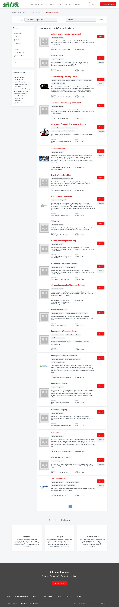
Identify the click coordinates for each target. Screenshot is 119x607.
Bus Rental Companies (20, 93)
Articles (59, 4)
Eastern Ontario (35, 12)
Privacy (68, 596)
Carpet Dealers (18, 79)
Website (101, 62)
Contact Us (51, 4)
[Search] (100, 19)
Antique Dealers (18, 98)
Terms (59, 596)
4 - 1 (99, 363)
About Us (44, 4)
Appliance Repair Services (21, 84)
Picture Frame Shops (20, 96)
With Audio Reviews (22, 56)
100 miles (18, 43)
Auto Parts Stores (19, 103)
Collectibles (17, 100)
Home (31, 4)
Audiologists (17, 86)
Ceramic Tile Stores (20, 82)
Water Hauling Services (21, 91)
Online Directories (21, 596)
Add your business (74, 4)
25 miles (18, 37)
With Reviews (20, 52)
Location (62, 20)
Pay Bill (65, 4)
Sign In (94, 4)
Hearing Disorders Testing (22, 89)
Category (21, 20)
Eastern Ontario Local (18, 12)
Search (37, 4)
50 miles (18, 40)
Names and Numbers (31, 604)
